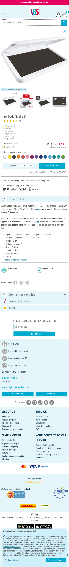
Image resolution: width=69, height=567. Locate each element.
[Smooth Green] (63, 157)
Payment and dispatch (11, 443)
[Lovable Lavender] (36, 157)
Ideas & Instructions (44, 426)
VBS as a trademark (10, 423)
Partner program (9, 420)
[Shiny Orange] (18, 157)
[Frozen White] (5, 157)
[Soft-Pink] (27, 157)
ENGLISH (34, 535)
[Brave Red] (23, 157)
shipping (63, 147)
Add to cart (52, 165)
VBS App (5, 459)
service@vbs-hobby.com (52, 448)
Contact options (42, 451)
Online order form (9, 440)
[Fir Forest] (54, 157)
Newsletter (40, 423)
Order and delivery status (46, 454)
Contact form (17, 393)
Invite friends (41, 420)
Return (5, 453)
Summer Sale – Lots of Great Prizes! (34, 2)
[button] (4, 60)
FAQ (37, 429)
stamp (37, 209)
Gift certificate (42, 416)
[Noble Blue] (41, 157)
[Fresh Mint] (58, 157)
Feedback (51, 393)
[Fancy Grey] (14, 157)
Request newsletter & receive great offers (34, 321)
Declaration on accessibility (13, 456)
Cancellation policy (10, 446)
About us (6, 416)
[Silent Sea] (45, 157)
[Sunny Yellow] (10, 157)
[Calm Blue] (50, 157)
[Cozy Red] (32, 157)
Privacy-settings (9, 450)
